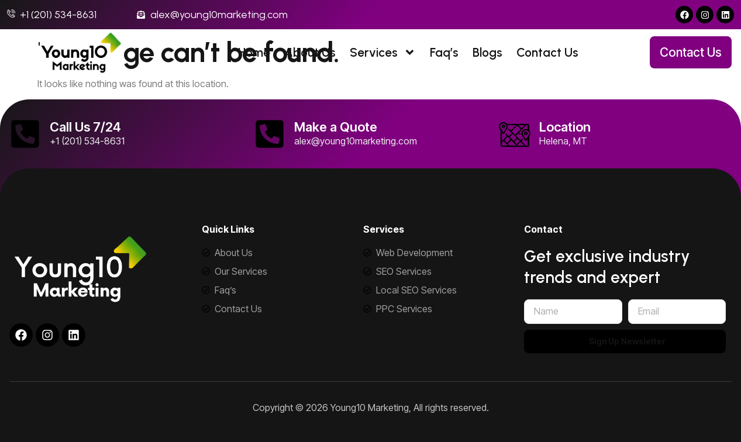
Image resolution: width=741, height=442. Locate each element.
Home (254, 52)
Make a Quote (335, 126)
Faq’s (444, 52)
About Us (310, 52)
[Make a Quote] (269, 134)
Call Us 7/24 (85, 126)
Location (565, 126)
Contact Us (547, 52)
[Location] (514, 134)
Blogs (487, 52)
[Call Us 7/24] (25, 134)
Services (383, 52)
